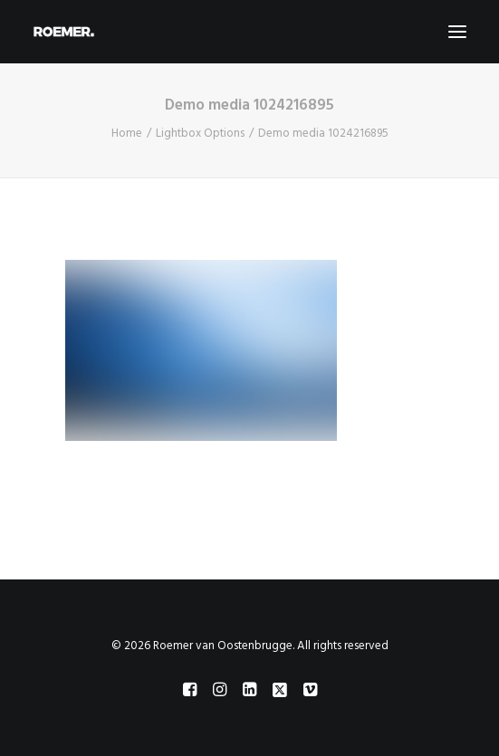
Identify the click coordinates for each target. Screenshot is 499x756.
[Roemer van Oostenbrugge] (249, 31)
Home (126, 133)
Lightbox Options (200, 133)
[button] (457, 31)
